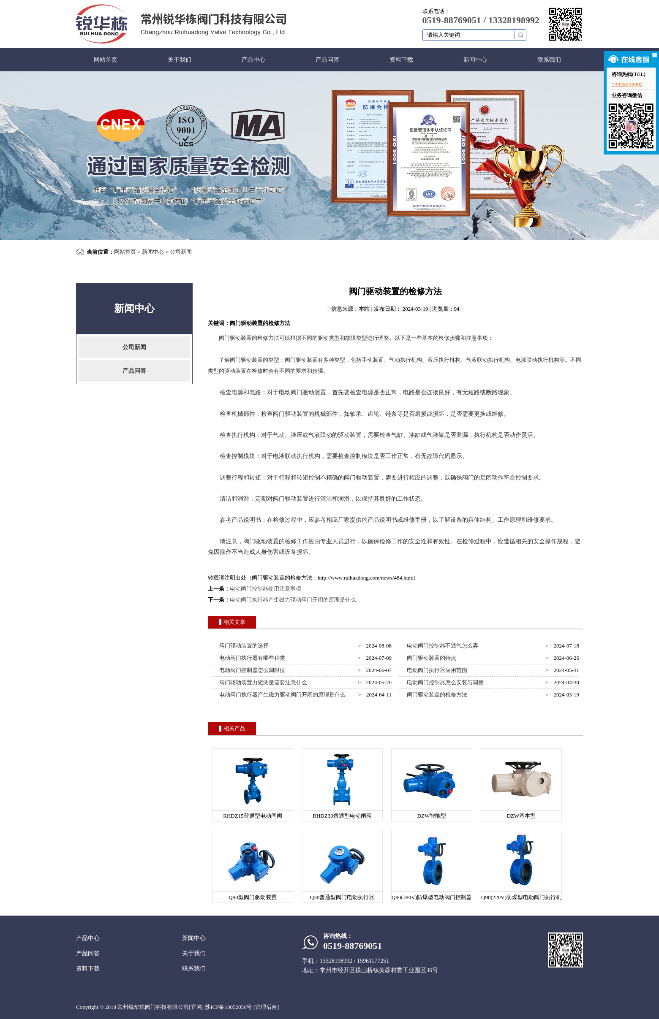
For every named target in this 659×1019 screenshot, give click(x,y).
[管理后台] (266, 1007)
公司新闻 (181, 252)
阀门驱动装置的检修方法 (436, 694)
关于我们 (179, 60)
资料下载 (401, 60)
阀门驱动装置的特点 (430, 658)
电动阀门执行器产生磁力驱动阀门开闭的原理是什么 (293, 599)
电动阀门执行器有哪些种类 (251, 658)
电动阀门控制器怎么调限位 (251, 670)
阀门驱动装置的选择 (243, 645)
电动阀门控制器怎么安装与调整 (444, 682)
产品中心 (253, 60)
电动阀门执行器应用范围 (436, 670)
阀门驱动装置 (235, 338)
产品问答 (327, 60)
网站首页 (105, 60)
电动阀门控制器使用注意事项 (265, 588)
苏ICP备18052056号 (228, 1007)
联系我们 (549, 60)
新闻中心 (475, 60)
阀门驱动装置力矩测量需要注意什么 (262, 682)
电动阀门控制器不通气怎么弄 (441, 645)
